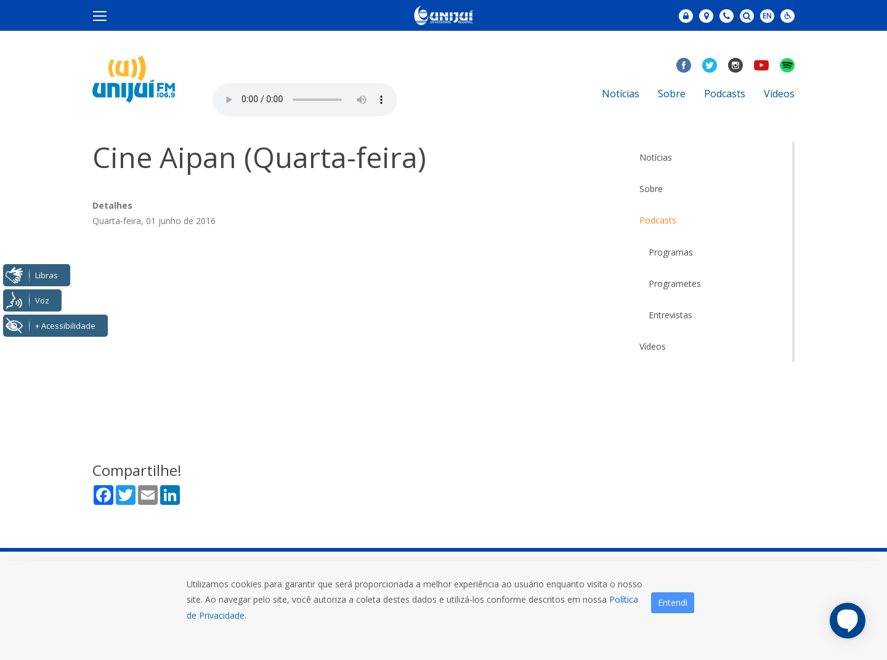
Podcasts (724, 93)
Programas (671, 252)
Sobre (672, 93)
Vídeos (779, 93)
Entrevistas (670, 315)
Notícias (620, 93)
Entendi (672, 602)
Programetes (675, 283)
